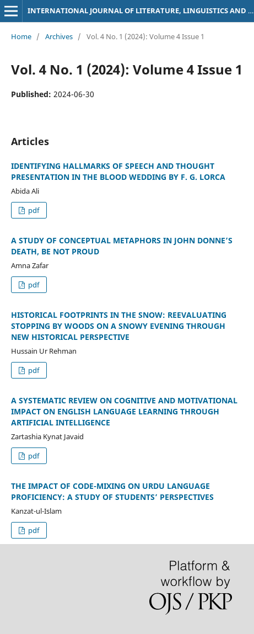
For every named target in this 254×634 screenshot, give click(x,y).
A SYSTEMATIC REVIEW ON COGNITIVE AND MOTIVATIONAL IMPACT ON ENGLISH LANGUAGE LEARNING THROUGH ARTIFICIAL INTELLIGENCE (124, 411)
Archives (59, 36)
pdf (32, 210)
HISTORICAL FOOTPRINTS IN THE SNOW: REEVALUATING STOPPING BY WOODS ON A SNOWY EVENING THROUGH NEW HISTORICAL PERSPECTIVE (118, 326)
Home (21, 36)
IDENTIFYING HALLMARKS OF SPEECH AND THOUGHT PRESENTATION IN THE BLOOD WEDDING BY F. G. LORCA (118, 171)
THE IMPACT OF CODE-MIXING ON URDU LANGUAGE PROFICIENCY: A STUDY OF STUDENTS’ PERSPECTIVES (112, 491)
